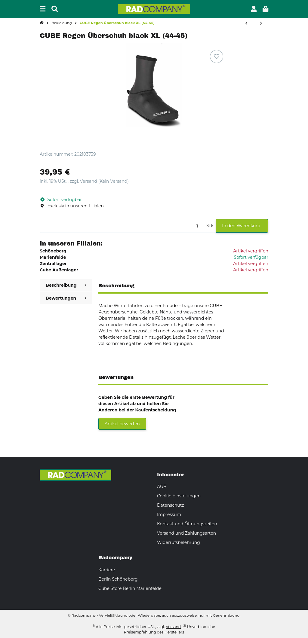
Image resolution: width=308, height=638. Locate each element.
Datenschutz (170, 505)
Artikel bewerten (122, 423)
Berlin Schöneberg (118, 579)
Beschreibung (66, 285)
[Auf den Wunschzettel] (216, 56)
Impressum (169, 514)
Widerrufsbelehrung (178, 542)
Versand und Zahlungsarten (186, 533)
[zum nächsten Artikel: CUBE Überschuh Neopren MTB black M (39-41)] (261, 23)
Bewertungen (66, 298)
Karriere (106, 569)
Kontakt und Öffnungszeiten (187, 524)
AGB (161, 486)
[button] (254, 9)
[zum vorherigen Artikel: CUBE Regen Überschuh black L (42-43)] (246, 23)
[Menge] (122, 226)
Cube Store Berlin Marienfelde (130, 588)
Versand (89, 181)
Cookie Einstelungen (179, 496)
